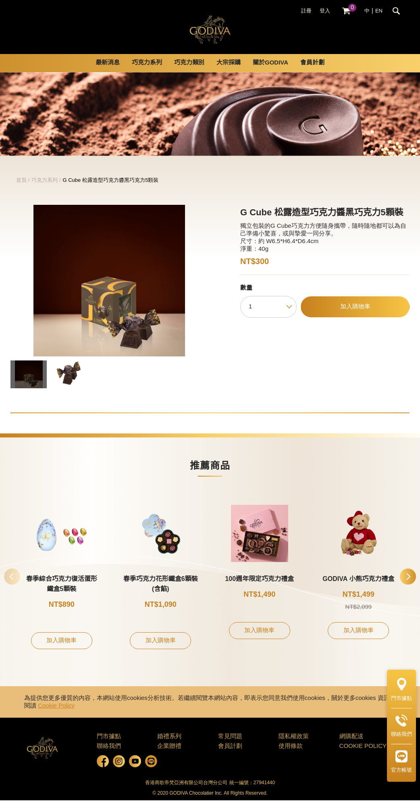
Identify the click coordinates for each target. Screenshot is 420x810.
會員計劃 (312, 72)
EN (379, 11)
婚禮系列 (169, 746)
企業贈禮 (169, 756)
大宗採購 (228, 72)
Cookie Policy (56, 715)
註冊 (306, 11)
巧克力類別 (189, 72)
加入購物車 (355, 316)
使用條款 (291, 756)
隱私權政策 (294, 746)
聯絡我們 (109, 756)
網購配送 (351, 746)
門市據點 (109, 746)
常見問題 (230, 746)
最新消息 (108, 72)
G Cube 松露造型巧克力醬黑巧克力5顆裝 (111, 190)
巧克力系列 (147, 72)
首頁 (21, 190)
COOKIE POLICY (363, 756)
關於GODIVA (270, 72)
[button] (408, 586)
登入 (325, 11)
